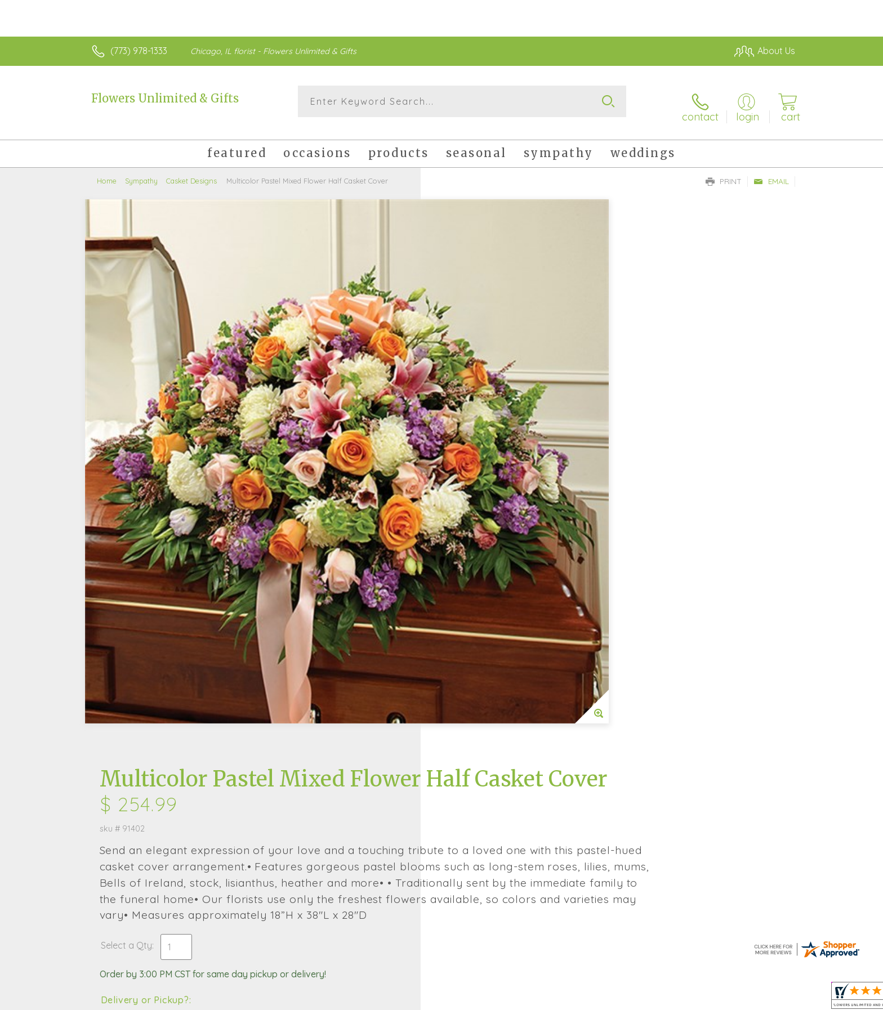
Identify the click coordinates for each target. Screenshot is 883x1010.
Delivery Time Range (498, 555)
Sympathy (141, 171)
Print (724, 172)
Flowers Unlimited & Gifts (165, 98)
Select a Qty (468, 437)
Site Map (765, 998)
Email (771, 172)
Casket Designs (191, 171)
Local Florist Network (695, 998)
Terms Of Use (548, 998)
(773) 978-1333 (138, 50)
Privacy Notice (615, 998)
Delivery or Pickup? (487, 492)
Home (107, 171)
